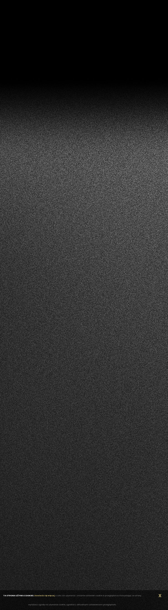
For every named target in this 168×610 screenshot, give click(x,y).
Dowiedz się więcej (44, 595)
